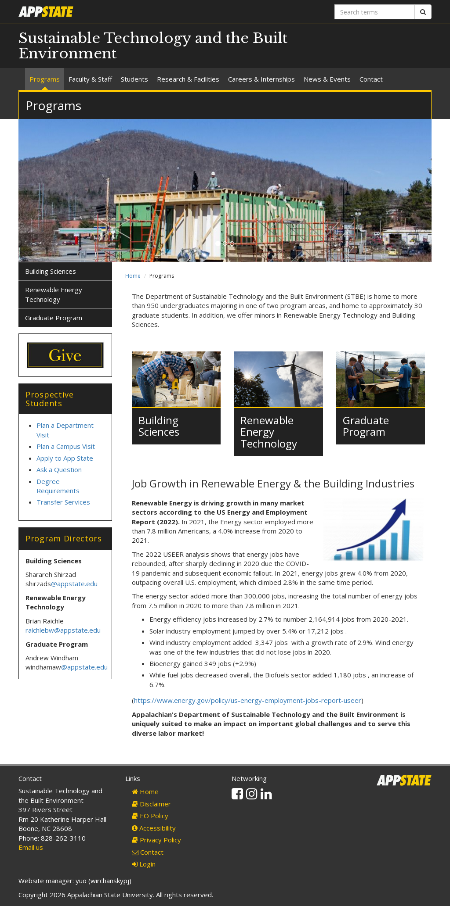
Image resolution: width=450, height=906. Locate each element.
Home (133, 275)
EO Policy (150, 815)
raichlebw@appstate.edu (63, 630)
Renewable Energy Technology (268, 432)
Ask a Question (59, 469)
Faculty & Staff (90, 79)
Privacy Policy (156, 839)
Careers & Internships (261, 79)
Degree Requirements (58, 486)
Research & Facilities (188, 79)
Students (134, 79)
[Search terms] (374, 11)
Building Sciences (158, 426)
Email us (30, 847)
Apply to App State (64, 458)
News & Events (327, 79)
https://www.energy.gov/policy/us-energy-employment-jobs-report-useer (247, 700)
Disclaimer (151, 803)
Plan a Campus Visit (66, 446)
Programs (44, 79)
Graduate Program (366, 426)
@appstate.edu (74, 583)
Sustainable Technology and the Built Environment (152, 45)
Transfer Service (61, 502)
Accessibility (154, 828)
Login (144, 863)
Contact (371, 79)
